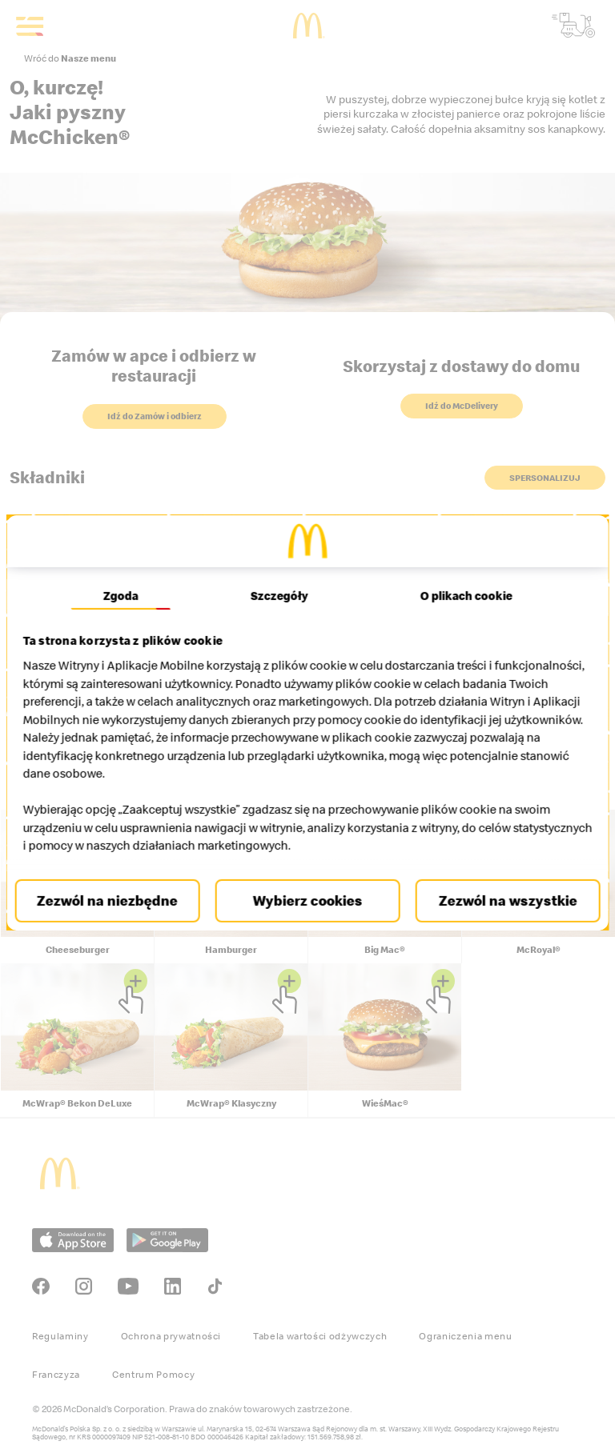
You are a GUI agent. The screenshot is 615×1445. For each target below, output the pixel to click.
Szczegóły (279, 594)
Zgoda (126, 594)
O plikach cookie (460, 594)
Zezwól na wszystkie (500, 900)
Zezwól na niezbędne (114, 900)
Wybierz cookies (308, 900)
